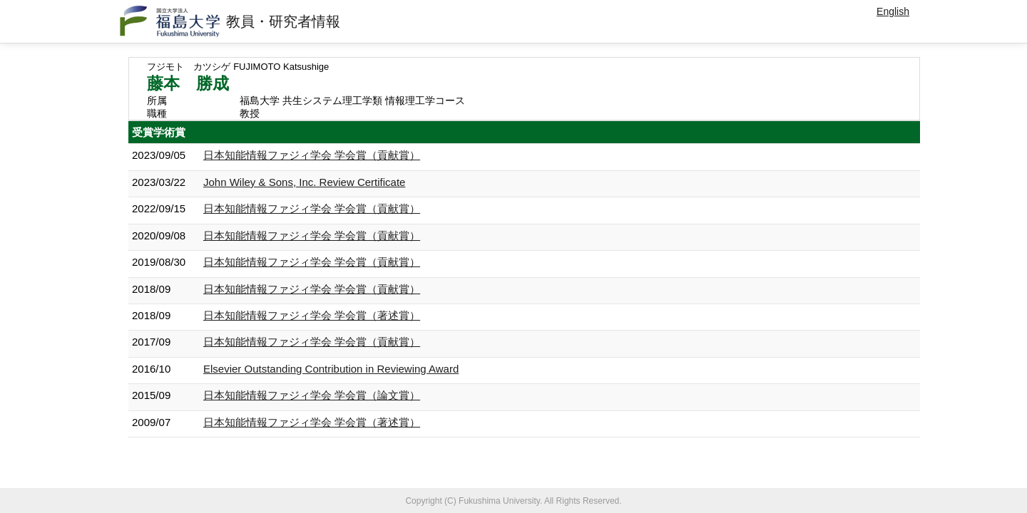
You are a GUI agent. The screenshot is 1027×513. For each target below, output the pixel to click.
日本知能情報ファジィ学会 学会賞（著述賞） (311, 315)
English (893, 11)
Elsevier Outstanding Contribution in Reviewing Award (331, 369)
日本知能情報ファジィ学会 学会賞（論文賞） (311, 395)
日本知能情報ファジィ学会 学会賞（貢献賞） (311, 155)
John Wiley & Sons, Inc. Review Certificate (304, 182)
